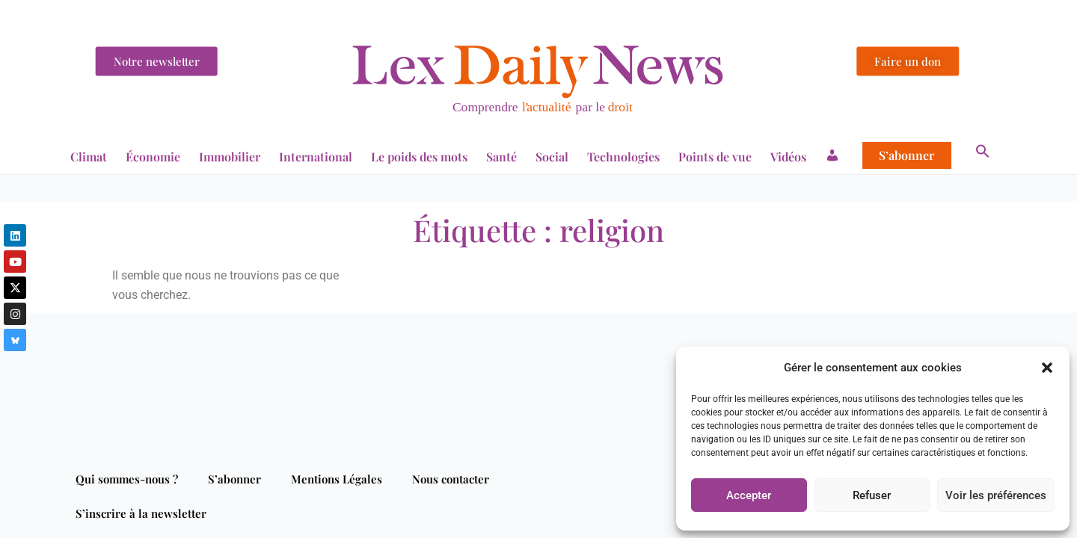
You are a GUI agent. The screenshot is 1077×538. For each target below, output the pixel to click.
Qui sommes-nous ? (127, 478)
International (315, 156)
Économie (153, 156)
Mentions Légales (336, 478)
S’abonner (906, 155)
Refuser (872, 495)
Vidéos (788, 156)
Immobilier (229, 156)
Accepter (748, 495)
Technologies (623, 156)
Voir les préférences (995, 495)
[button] (1047, 367)
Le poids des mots (419, 156)
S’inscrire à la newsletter (141, 513)
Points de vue (715, 156)
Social (552, 156)
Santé (501, 156)
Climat (88, 156)
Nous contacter (450, 478)
